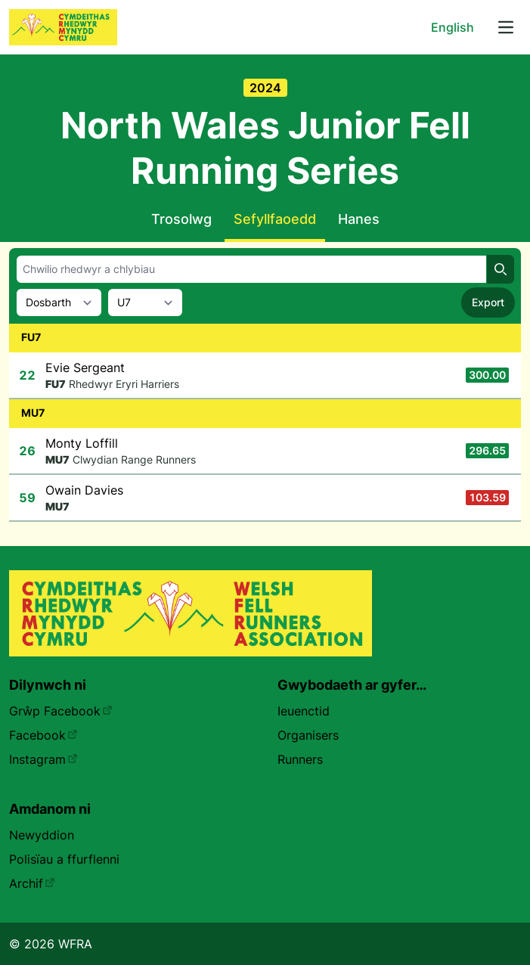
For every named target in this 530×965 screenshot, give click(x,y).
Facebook (43, 735)
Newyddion (41, 834)
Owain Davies (84, 490)
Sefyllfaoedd (275, 219)
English (452, 27)
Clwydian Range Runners (134, 459)
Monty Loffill (81, 443)
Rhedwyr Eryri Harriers (124, 383)
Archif (32, 883)
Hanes (359, 219)
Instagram (43, 759)
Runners (300, 759)
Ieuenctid (303, 710)
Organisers (308, 735)
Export (488, 302)
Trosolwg (181, 219)
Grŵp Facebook (61, 710)
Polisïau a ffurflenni (64, 859)
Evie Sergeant (85, 367)
